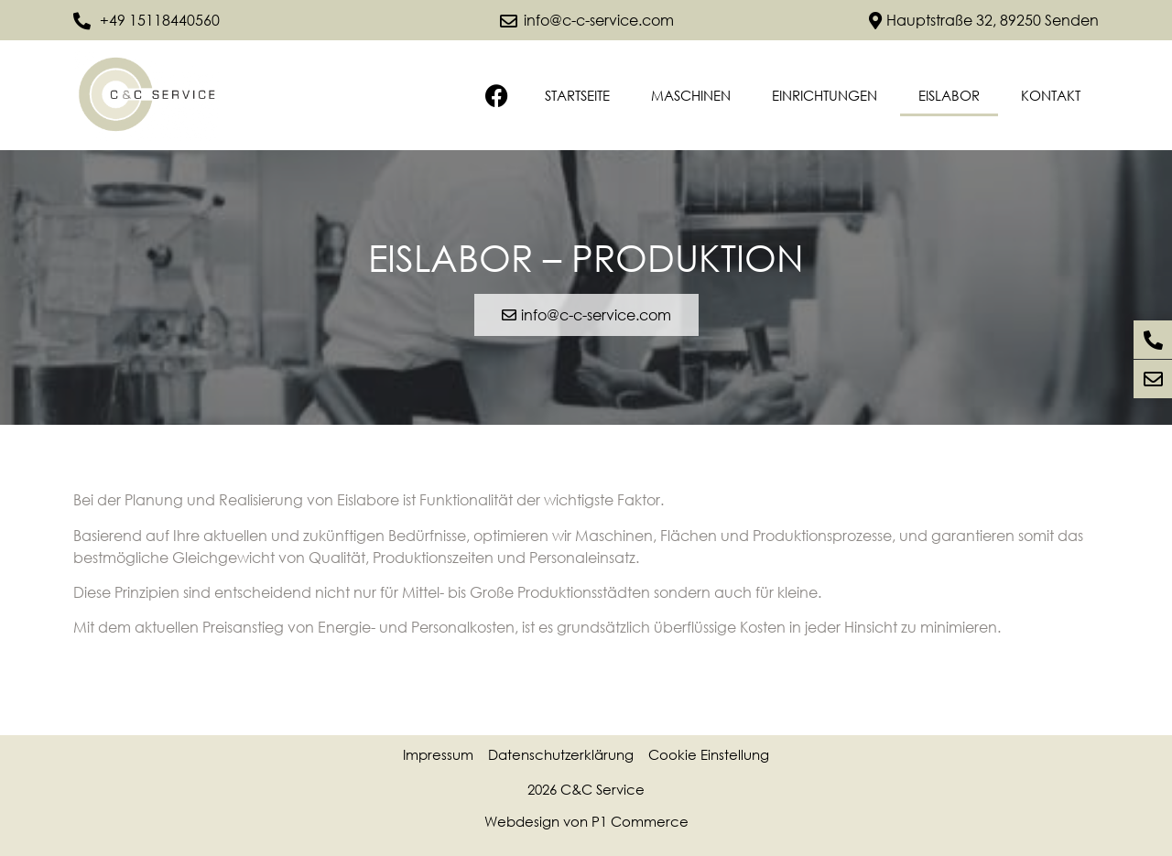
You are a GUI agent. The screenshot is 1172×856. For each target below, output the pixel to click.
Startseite (577, 95)
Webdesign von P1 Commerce (586, 821)
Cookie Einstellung (708, 754)
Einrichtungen (824, 95)
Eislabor (949, 95)
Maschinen (691, 95)
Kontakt (1050, 95)
